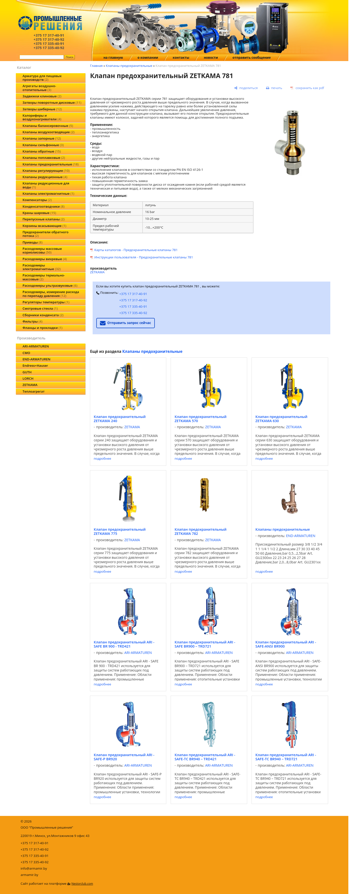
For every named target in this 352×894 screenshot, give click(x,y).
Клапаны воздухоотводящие (49, 132)
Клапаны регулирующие (46, 170)
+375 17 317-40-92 (133, 300)
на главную (113, 57)
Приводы (33, 242)
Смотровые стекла (40, 308)
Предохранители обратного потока (45, 234)
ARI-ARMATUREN (36, 346)
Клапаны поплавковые (44, 157)
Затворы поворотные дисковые (52, 102)
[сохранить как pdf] (307, 88)
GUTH (27, 372)
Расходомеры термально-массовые (44, 277)
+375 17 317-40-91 (133, 294)
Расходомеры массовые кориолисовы (42, 250)
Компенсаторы (37, 200)
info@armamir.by (34, 868)
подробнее (102, 458)
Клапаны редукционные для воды (46, 185)
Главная (96, 65)
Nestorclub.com (82, 884)
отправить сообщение (252, 57)
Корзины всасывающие (45, 226)
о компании (147, 57)
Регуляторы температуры (46, 302)
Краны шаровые (39, 213)
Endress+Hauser (35, 365)
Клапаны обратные (42, 151)
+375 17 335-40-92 (133, 313)
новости (211, 57)
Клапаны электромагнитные (48, 193)
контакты (181, 57)
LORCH (28, 378)
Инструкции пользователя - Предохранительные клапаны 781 (143, 257)
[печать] (274, 88)
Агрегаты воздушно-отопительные (39, 88)
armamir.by (29, 875)
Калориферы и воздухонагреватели (42, 117)
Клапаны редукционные (45, 177)
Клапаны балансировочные (48, 125)
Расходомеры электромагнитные (42, 267)
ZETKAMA (30, 385)
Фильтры (33, 321)
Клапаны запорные (42, 138)
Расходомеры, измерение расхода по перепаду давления (51, 294)
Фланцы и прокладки (43, 327)
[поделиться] (246, 88)
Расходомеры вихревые (45, 259)
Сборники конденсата (43, 315)
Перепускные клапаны (44, 219)
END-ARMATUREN (36, 359)
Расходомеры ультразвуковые (50, 285)
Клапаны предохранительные (51, 164)
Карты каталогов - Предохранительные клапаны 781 (136, 250)
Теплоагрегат (34, 391)
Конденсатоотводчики (44, 206)
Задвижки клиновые (42, 96)
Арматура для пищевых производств (42, 78)
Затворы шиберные (42, 109)
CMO (26, 353)
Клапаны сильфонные (43, 145)
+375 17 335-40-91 (133, 306)
